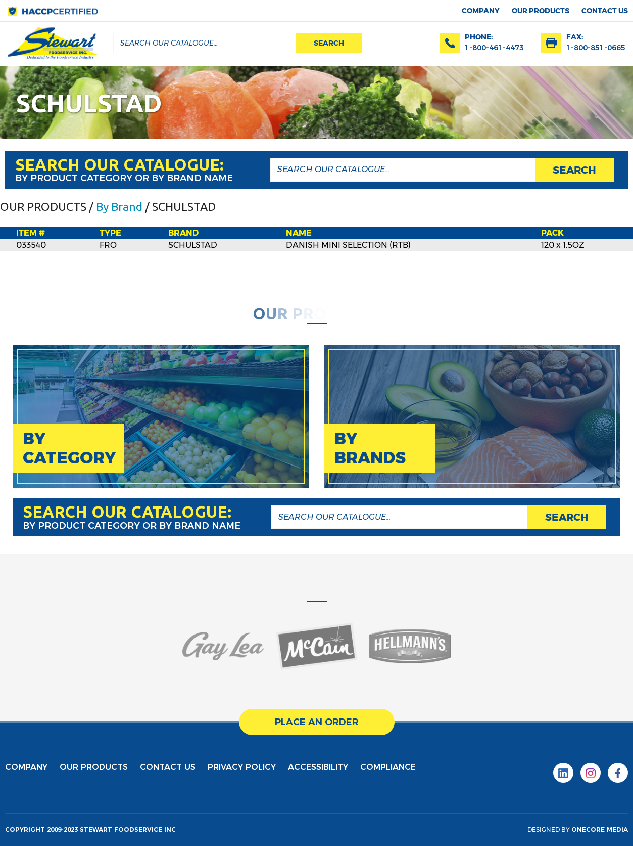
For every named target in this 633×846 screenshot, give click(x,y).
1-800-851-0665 (595, 47)
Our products (540, 10)
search (329, 43)
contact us (604, 10)
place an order (317, 722)
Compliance (388, 767)
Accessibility (318, 767)
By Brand (119, 206)
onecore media (599, 829)
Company (481, 10)
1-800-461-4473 (494, 47)
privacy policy (242, 767)
